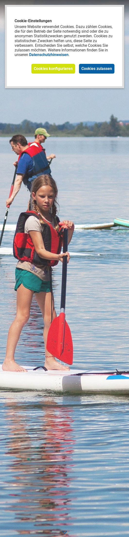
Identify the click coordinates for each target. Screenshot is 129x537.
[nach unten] (64, 532)
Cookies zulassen (96, 68)
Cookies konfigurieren (53, 68)
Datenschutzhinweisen (49, 54)
